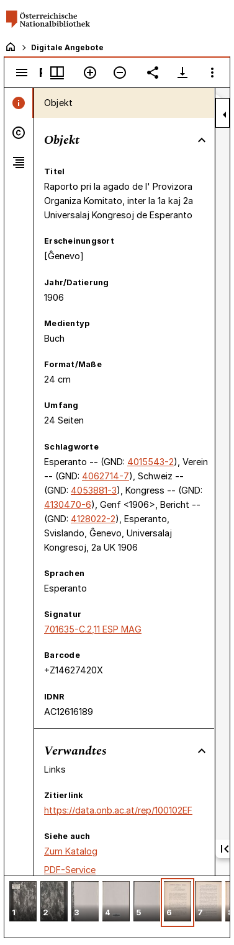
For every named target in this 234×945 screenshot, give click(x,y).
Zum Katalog (70, 851)
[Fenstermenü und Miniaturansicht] (57, 72)
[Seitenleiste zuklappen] (224, 114)
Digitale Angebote (67, 47)
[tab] (19, 103)
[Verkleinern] (120, 72)
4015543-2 (150, 461)
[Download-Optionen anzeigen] (182, 72)
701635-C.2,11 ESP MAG (93, 629)
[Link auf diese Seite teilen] (153, 72)
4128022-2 (93, 518)
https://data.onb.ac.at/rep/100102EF (118, 810)
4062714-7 (105, 476)
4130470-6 (67, 504)
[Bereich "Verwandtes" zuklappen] (201, 751)
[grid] (117, 907)
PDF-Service (70, 869)
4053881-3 (94, 490)
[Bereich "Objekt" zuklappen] (201, 140)
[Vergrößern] (90, 72)
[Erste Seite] (224, 849)
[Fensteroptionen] (212, 72)
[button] (23, 902)
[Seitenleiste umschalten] (22, 72)
